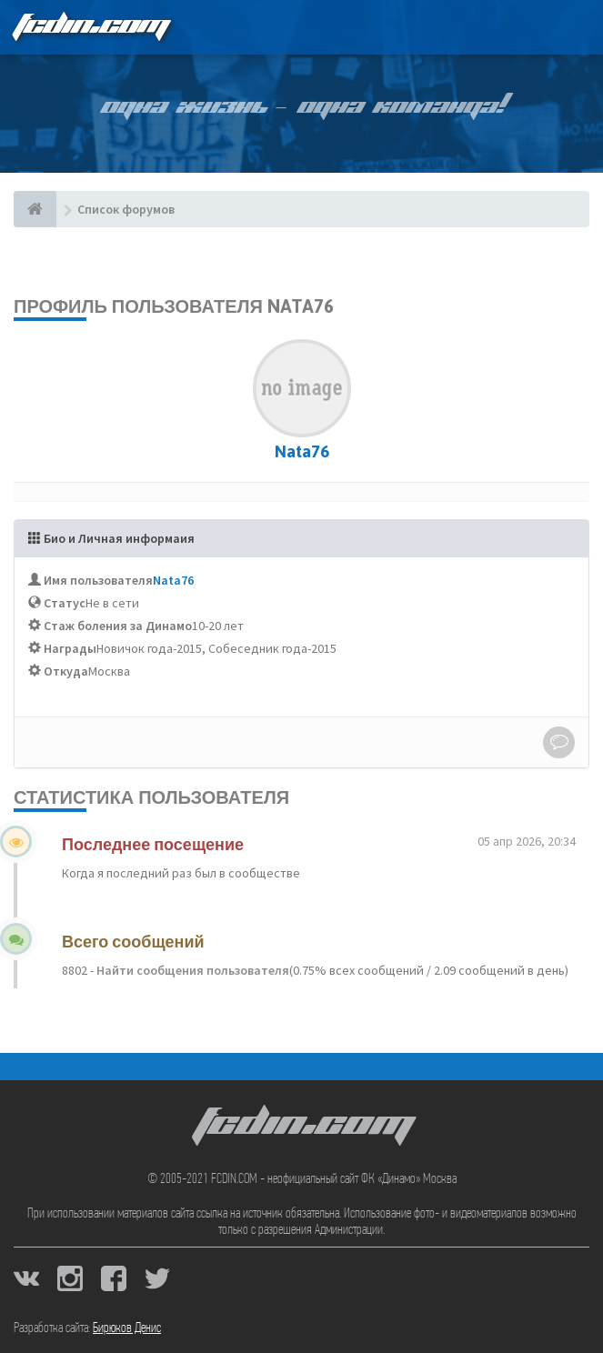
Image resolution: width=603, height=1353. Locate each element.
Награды (70, 648)
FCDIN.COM (90, 27)
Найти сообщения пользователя (191, 970)
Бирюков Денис (127, 1328)
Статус (64, 603)
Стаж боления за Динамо (118, 625)
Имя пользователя (98, 580)
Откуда (66, 671)
